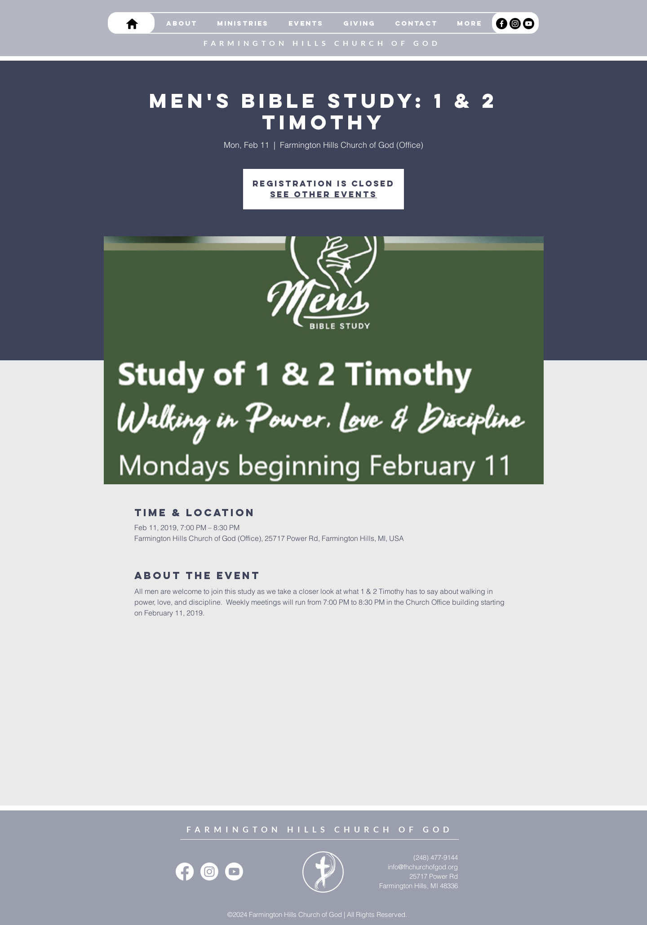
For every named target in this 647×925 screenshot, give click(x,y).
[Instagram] (515, 23)
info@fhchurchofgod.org (423, 867)
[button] (239, 23)
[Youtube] (528, 23)
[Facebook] (501, 23)
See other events (323, 194)
